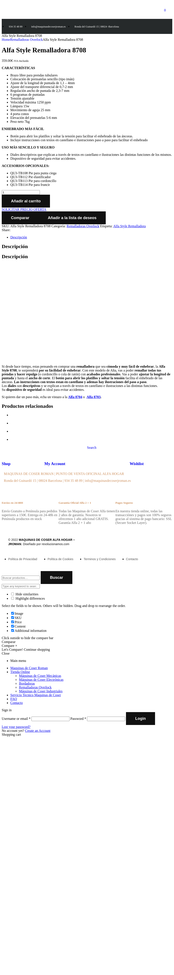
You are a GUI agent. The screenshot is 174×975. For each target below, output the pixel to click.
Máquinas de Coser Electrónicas (41, 679)
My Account (54, 463)
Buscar (56, 577)
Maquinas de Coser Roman (29, 668)
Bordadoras (27, 683)
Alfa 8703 (94, 397)
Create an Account (37, 730)
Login (140, 718)
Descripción (18, 237)
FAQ (13, 699)
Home (6, 39)
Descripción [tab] (15, 246)
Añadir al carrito (26, 201)
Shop (6, 463)
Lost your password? (16, 727)
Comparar (20, 218)
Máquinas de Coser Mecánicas (40, 676)
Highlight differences (28, 598)
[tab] (91, 237)
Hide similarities (24, 594)
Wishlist (137, 463)
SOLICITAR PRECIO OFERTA (24, 209)
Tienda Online (20, 672)
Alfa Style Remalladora (129, 226)
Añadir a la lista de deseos (72, 218)
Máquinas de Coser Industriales (40, 691)
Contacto (16, 703)
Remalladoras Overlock (26, 39)
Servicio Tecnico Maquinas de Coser (35, 695)
